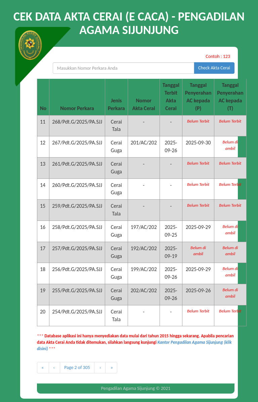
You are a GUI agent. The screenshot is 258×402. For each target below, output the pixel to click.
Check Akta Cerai (214, 68)
